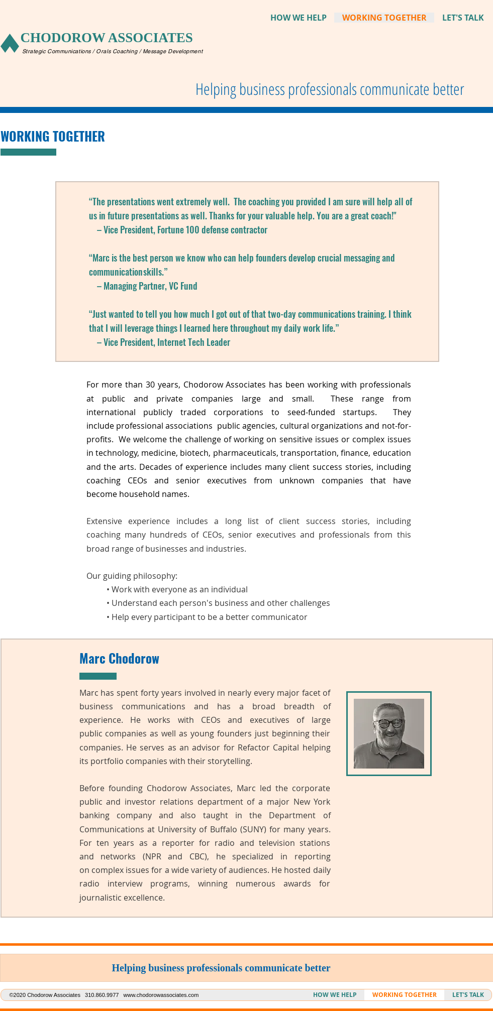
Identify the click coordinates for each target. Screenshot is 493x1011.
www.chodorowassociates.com (161, 995)
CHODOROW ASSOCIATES (107, 37)
